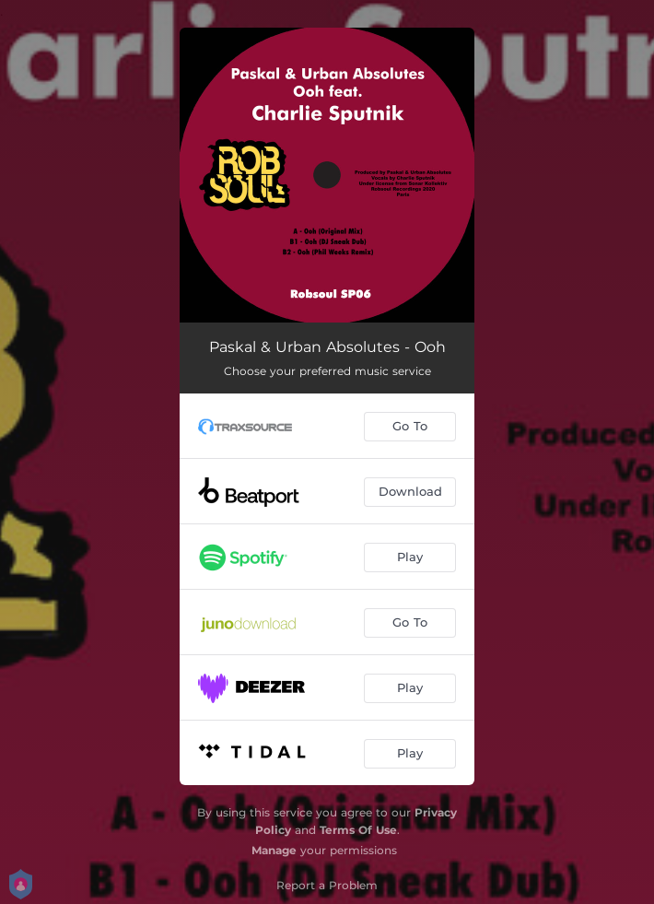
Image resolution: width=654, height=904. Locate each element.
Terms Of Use (358, 830)
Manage (274, 850)
